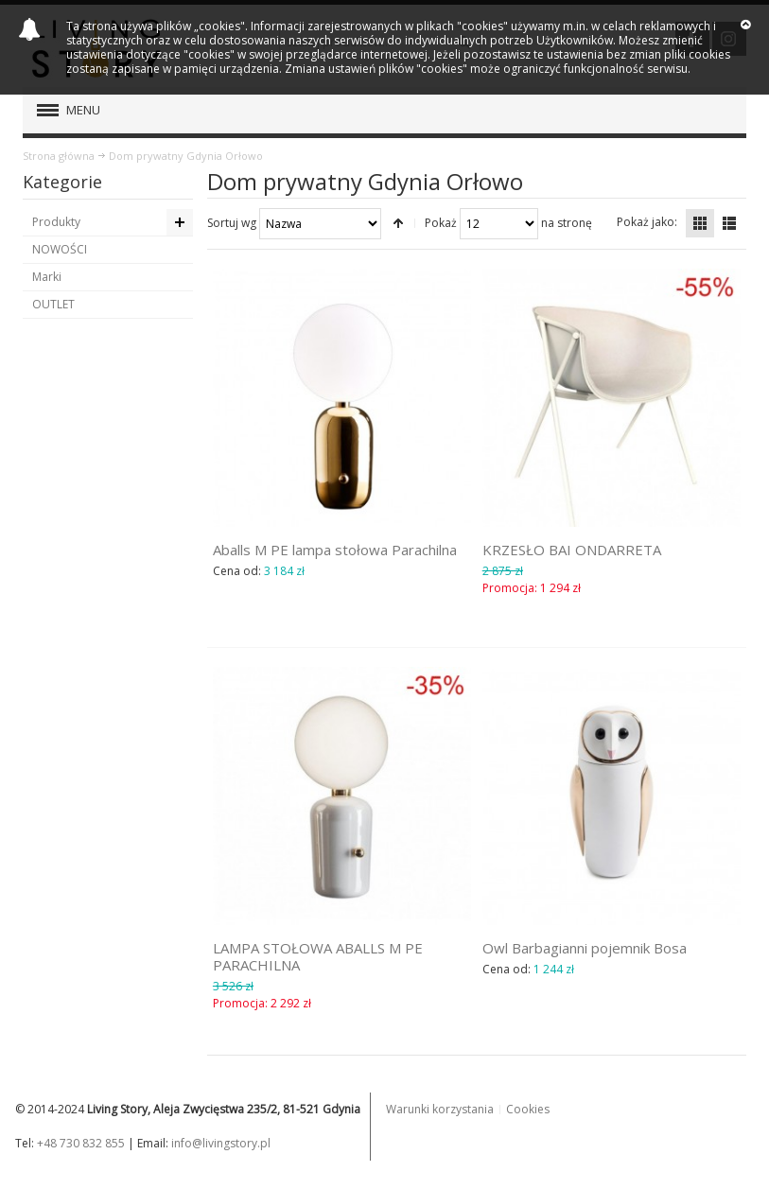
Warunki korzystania (440, 1109)
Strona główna (59, 156)
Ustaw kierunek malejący (398, 223)
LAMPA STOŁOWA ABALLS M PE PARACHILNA (318, 956)
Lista (729, 223)
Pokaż (441, 223)
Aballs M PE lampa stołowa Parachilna (335, 549)
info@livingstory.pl (221, 1143)
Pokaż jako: (647, 222)
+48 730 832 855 (81, 1143)
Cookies (528, 1109)
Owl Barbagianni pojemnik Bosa (584, 947)
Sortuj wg (231, 223)
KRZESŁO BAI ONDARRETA (571, 549)
